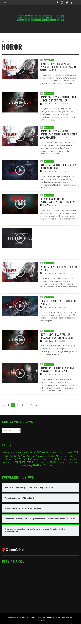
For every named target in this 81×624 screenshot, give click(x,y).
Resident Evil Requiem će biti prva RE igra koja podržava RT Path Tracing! (58, 67)
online (49, 456)
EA (4, 462)
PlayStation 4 (36, 465)
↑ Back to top (40, 620)
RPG (52, 462)
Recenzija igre (64, 455)
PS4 (75, 452)
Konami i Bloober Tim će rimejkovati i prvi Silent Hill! (58, 245)
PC (22, 455)
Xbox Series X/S (58, 452)
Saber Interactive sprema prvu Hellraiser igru (59, 177)
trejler (17, 462)
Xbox (12, 455)
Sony (5, 452)
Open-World (52, 459)
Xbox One (45, 452)
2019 (19, 459)
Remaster (41, 456)
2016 (56, 462)
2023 (29, 462)
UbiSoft (43, 459)
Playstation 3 (64, 462)
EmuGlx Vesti (49, 60)
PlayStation (33, 458)
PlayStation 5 (30, 452)
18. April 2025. (63, 386)
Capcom (69, 452)
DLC (47, 466)
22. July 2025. (62, 183)
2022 (73, 456)
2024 (7, 456)
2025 (17, 456)
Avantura (73, 459)
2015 (10, 452)
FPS (27, 456)
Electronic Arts (63, 459)
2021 (24, 462)
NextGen (9, 462)
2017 (54, 456)
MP (35, 456)
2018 (52, 465)
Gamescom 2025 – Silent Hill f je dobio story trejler (59, 109)
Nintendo (7, 459)
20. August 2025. (63, 70)
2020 (14, 452)
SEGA (14, 459)
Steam (57, 465)
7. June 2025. (62, 318)
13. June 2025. (63, 250)
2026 (19, 452)
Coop (31, 456)
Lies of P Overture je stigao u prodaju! (58, 313)
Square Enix (44, 462)
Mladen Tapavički (50, 70)
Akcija (35, 462)
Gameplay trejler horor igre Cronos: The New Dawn (58, 380)
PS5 (24, 459)
